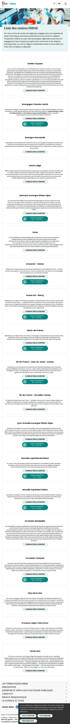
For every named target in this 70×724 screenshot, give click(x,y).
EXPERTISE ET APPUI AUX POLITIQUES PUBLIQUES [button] (27, 690)
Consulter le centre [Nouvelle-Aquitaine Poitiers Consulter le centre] (35, 502)
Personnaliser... (28, 721)
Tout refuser (44, 716)
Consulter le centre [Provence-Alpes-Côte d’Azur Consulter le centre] (35, 637)
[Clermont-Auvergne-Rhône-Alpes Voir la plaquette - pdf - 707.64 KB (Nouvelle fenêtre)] (35, 218)
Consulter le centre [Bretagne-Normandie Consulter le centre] (35, 152)
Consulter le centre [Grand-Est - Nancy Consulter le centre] (35, 311)
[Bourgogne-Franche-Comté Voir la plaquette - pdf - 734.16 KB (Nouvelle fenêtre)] (35, 124)
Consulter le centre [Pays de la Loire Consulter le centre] (35, 609)
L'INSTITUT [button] (7, 693)
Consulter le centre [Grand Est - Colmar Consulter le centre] (35, 276)
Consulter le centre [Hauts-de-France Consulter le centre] (35, 343)
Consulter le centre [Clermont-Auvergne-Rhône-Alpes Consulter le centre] (35, 213)
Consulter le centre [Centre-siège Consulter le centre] (35, 182)
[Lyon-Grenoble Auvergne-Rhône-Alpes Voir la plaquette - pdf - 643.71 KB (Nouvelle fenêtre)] (35, 444)
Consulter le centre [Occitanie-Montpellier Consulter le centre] (35, 544)
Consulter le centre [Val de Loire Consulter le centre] (35, 671)
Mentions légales (7, 719)
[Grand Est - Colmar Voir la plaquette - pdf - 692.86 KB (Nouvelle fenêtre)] (35, 281)
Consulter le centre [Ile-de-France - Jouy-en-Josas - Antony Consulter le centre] (35, 376)
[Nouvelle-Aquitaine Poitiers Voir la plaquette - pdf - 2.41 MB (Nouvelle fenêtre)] (35, 507)
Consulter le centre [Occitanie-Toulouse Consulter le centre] (35, 574)
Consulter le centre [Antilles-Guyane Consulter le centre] (35, 90)
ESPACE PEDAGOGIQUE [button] (14, 697)
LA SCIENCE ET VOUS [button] (13, 700)
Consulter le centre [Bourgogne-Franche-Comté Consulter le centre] (35, 118)
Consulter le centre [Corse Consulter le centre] (35, 250)
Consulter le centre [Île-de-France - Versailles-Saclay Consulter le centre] (35, 409)
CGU (16, 719)
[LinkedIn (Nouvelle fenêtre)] (17, 707)
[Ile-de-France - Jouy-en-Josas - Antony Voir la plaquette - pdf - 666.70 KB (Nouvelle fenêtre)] (35, 381)
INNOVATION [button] (9, 687)
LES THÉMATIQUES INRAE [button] (15, 683)
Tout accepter (28, 716)
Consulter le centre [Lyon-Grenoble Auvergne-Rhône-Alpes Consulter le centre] (35, 439)
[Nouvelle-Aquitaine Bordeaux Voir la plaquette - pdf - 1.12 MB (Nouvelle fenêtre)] (35, 476)
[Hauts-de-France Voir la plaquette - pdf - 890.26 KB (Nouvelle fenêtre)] (35, 348)
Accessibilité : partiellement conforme (14, 722)
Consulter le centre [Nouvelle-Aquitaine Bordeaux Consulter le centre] (35, 471)
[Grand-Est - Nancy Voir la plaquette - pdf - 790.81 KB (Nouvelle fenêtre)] (35, 316)
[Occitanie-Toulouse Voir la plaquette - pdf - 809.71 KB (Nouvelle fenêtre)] (35, 579)
